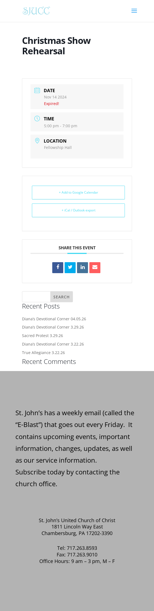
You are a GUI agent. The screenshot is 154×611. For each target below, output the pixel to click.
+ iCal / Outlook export (78, 210)
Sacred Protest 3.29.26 (42, 335)
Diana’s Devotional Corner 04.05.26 (54, 318)
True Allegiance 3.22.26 (43, 352)
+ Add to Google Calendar (78, 192)
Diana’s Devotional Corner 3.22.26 (53, 344)
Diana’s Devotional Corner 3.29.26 (53, 327)
